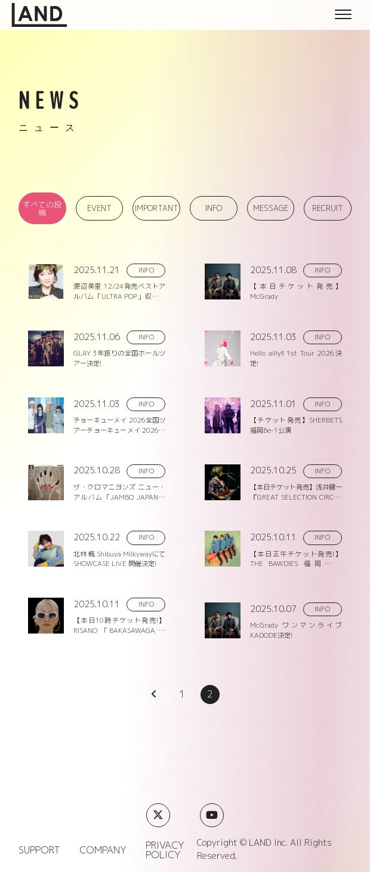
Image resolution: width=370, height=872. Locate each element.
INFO (213, 208)
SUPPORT (39, 850)
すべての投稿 (42, 208)
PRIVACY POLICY (165, 849)
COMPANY (103, 850)
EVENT (99, 208)
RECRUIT (327, 208)
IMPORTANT (156, 208)
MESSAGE (270, 208)
